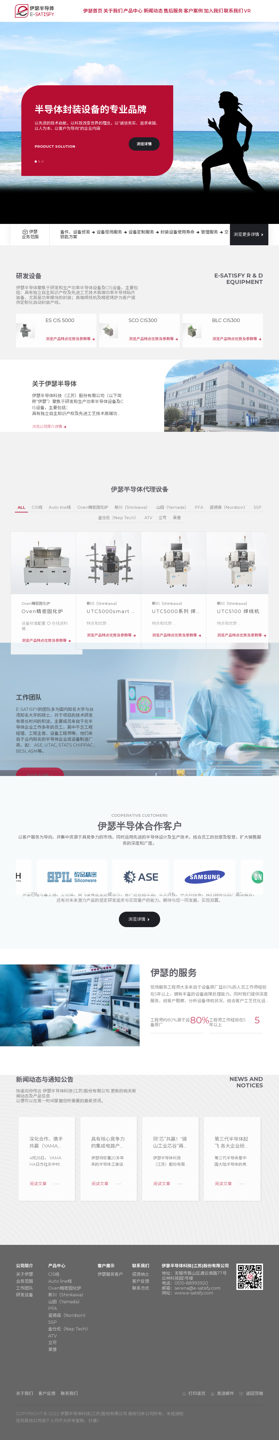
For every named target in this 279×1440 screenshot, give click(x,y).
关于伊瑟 (24, 1274)
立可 (163, 632)
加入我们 (213, 11)
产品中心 (133, 11)
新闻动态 (153, 11)
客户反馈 (140, 1281)
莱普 (177, 632)
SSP (257, 621)
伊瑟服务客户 (110, 1274)
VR (247, 11)
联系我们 (233, 11)
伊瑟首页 (92, 11)
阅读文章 (37, 1114)
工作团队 (24, 1288)
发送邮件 (225, 1393)
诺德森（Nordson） (228, 621)
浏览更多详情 (249, 234)
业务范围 (24, 1281)
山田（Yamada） (172, 621)
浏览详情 (144, 144)
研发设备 (24, 1294)
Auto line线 (60, 621)
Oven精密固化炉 (92, 621)
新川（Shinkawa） (132, 621)
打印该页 (196, 1393)
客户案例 (193, 11)
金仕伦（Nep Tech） (118, 632)
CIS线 (37, 621)
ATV (148, 632)
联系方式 (140, 1288)
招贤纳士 (140, 1274)
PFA (199, 621)
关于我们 (113, 11)
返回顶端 (254, 1393)
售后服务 (173, 11)
